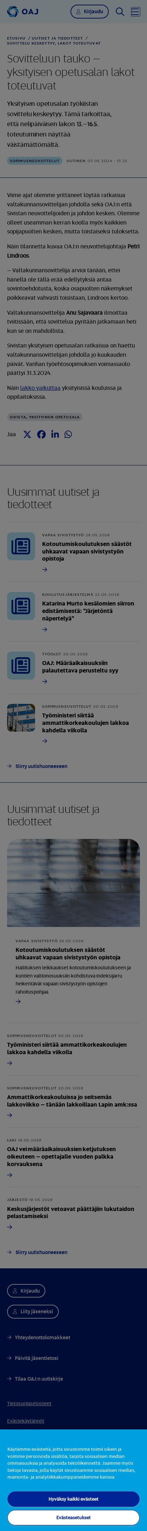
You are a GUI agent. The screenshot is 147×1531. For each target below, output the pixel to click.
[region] (73, 1480)
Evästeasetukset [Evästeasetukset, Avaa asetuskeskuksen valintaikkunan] (73, 1517)
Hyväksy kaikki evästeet (73, 1499)
